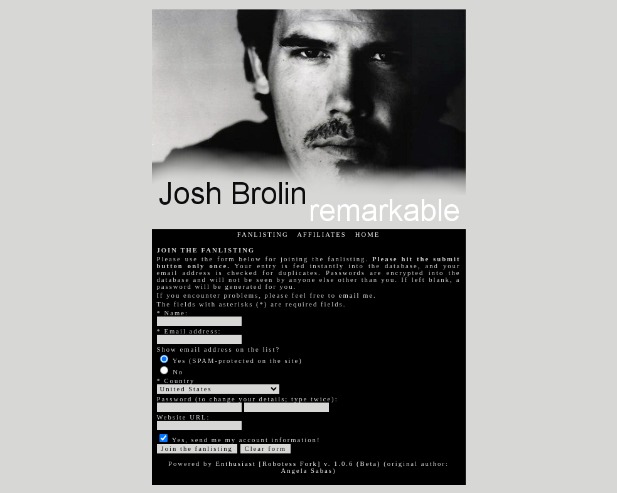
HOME (367, 234)
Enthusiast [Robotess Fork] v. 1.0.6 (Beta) (297, 463)
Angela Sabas (307, 470)
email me (356, 295)
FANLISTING (263, 234)
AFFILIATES (321, 234)
